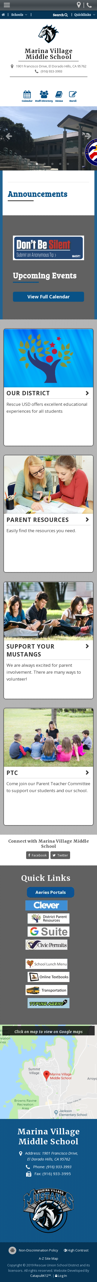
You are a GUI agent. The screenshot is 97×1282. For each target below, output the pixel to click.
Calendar (27, 96)
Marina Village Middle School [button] (29, 164)
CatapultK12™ (40, 1275)
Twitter (60, 855)
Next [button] (88, 136)
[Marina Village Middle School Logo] (48, 35)
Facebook (37, 855)
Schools (19, 14)
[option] (48, 138)
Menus (59, 96)
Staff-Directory (44, 96)
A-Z (48, 1258)
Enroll (73, 96)
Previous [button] (9, 136)
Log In (62, 1275)
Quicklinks (85, 14)
